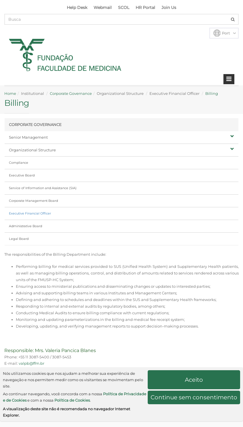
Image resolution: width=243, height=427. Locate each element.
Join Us (169, 7)
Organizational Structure (121, 149)
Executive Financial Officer (30, 213)
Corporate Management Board (33, 201)
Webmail (103, 7)
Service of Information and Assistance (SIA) (43, 188)
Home (10, 93)
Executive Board (22, 175)
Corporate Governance (71, 93)
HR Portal (145, 7)
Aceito (194, 379)
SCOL (123, 7)
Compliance (18, 163)
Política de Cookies (72, 400)
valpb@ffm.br (31, 363)
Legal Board (19, 239)
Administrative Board (25, 226)
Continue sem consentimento (194, 397)
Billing (211, 93)
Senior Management (121, 137)
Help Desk (77, 7)
